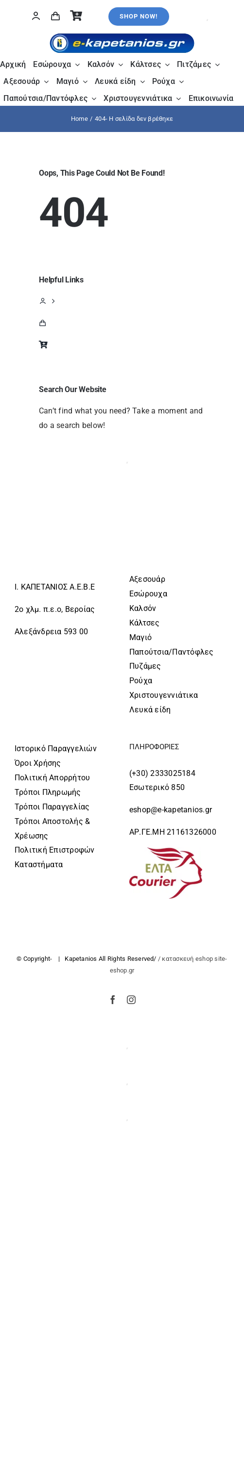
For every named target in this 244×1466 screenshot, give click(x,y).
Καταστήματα (39, 864)
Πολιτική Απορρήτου (52, 777)
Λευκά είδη (150, 709)
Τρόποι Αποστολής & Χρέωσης (52, 828)
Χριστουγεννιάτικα (163, 695)
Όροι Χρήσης (38, 763)
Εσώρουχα (148, 593)
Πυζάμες (145, 666)
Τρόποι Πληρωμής (48, 792)
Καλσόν (142, 608)
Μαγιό (140, 637)
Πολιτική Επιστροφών (55, 850)
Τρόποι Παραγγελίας (52, 806)
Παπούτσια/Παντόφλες (171, 652)
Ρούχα (140, 680)
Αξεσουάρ (147, 579)
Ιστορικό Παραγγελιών (56, 748)
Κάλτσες (144, 622)
